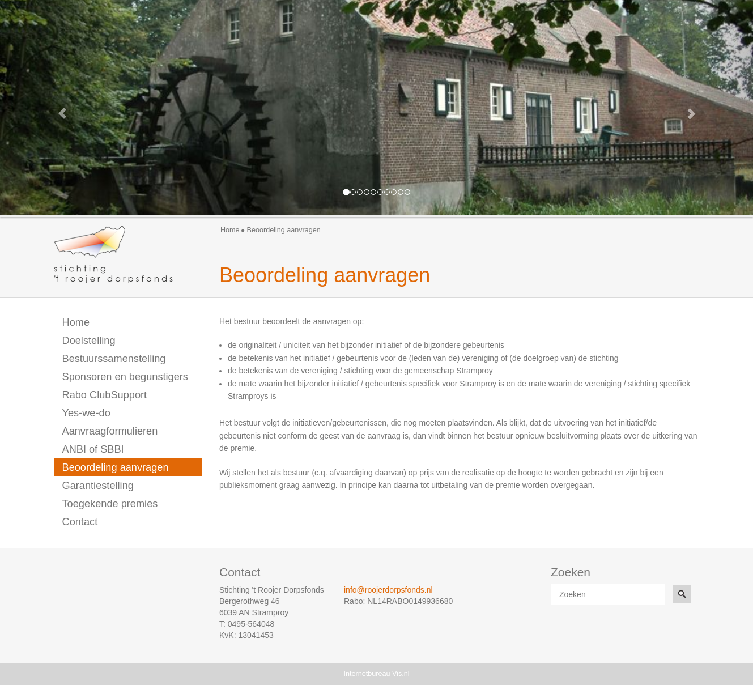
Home (230, 230)
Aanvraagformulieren (110, 431)
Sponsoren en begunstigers (125, 376)
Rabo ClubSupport (104, 395)
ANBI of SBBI (93, 449)
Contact (80, 521)
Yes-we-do (86, 413)
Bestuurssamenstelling (114, 358)
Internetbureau (367, 674)
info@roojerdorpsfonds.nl (388, 589)
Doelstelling (89, 340)
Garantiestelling (98, 485)
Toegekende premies (110, 503)
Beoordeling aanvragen (115, 467)
